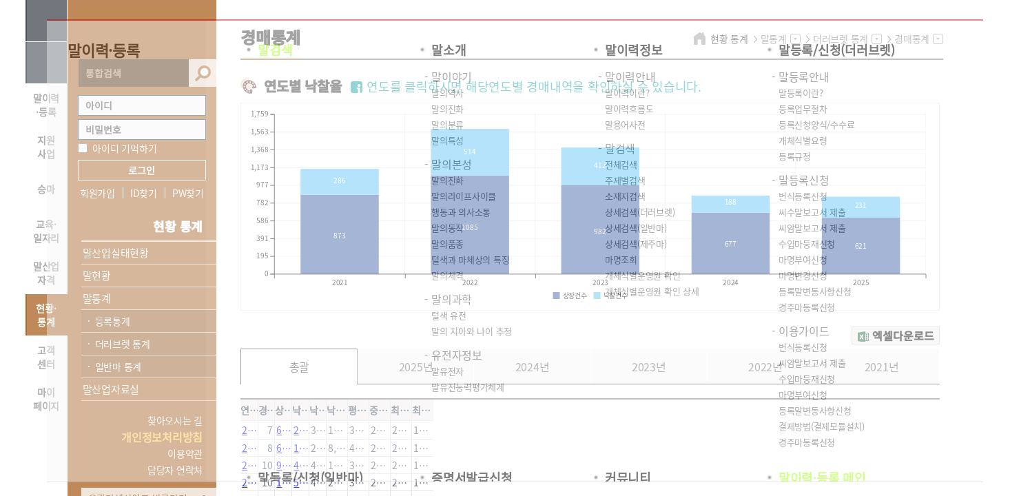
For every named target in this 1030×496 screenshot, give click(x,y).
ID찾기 (143, 193)
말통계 (97, 298)
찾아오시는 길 (175, 420)
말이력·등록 (46, 104)
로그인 (141, 170)
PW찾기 (188, 193)
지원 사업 (46, 147)
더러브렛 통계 (122, 344)
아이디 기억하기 (124, 148)
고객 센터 (46, 357)
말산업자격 (46, 273)
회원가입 (97, 193)
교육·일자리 (46, 231)
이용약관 (185, 453)
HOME (46, 62)
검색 (202, 73)
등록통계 (112, 321)
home (701, 38)
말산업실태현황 (116, 252)
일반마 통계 (118, 366)
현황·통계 (46, 315)
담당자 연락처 (175, 470)
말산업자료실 (111, 389)
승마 (46, 189)
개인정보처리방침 (162, 437)
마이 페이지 (46, 399)
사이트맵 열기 (46, 20)
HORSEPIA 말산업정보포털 (142, 29)
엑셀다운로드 (903, 335)
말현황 (97, 275)
